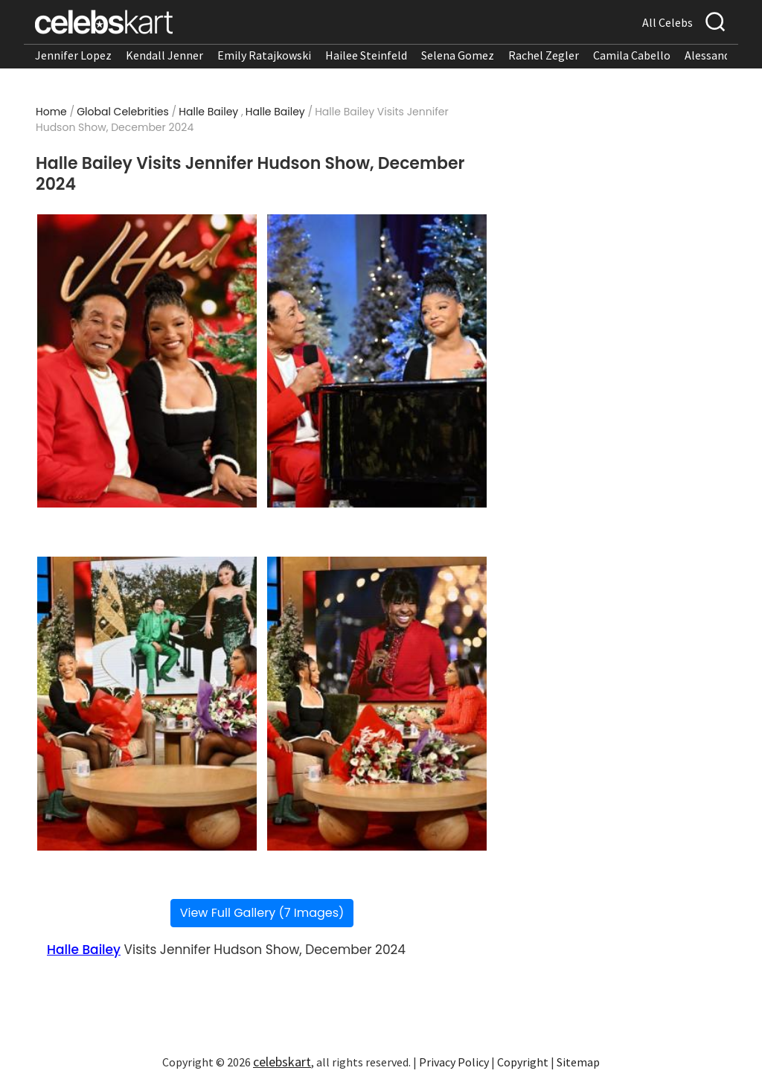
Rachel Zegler (543, 55)
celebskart (282, 1061)
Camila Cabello (631, 55)
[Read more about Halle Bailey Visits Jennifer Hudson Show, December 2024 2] (377, 361)
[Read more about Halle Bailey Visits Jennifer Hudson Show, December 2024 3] (147, 704)
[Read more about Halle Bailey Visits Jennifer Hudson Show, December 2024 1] (147, 361)
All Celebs (667, 22)
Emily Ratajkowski (264, 55)
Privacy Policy (454, 1062)
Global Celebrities (123, 111)
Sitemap (578, 1062)
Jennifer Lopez (73, 55)
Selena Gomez (457, 55)
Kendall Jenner (164, 55)
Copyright (522, 1062)
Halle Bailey (208, 111)
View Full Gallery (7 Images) (262, 912)
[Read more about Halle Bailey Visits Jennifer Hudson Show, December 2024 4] (377, 704)
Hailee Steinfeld (366, 55)
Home (51, 111)
